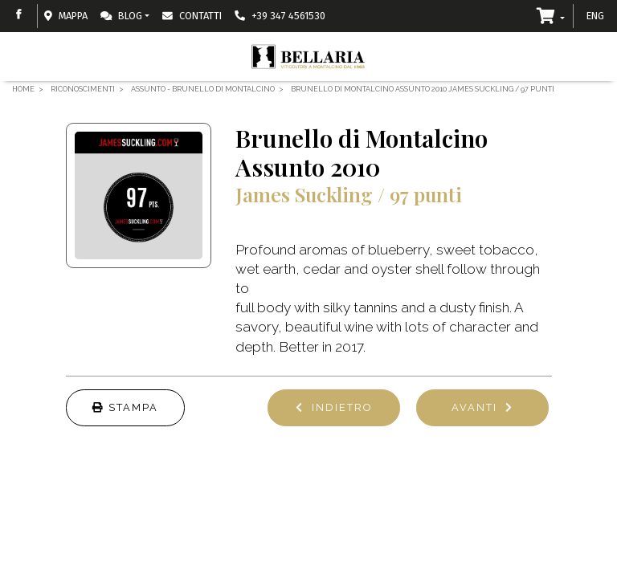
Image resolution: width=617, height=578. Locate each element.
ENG (595, 16)
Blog (121, 16)
